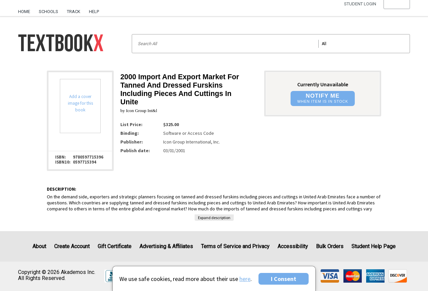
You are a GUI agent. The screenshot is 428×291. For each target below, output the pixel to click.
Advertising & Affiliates (166, 246)
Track (73, 11)
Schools (48, 11)
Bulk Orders (329, 246)
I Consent (283, 279)
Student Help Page (373, 246)
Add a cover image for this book (80, 103)
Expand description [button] (214, 217)
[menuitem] (26, 9)
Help (94, 11)
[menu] (397, 11)
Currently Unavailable (322, 84)
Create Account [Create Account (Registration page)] (72, 246)
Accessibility (293, 246)
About (39, 246)
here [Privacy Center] (244, 279)
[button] (397, 11)
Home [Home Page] (24, 11)
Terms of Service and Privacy (235, 246)
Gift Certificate (114, 246)
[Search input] (271, 43)
